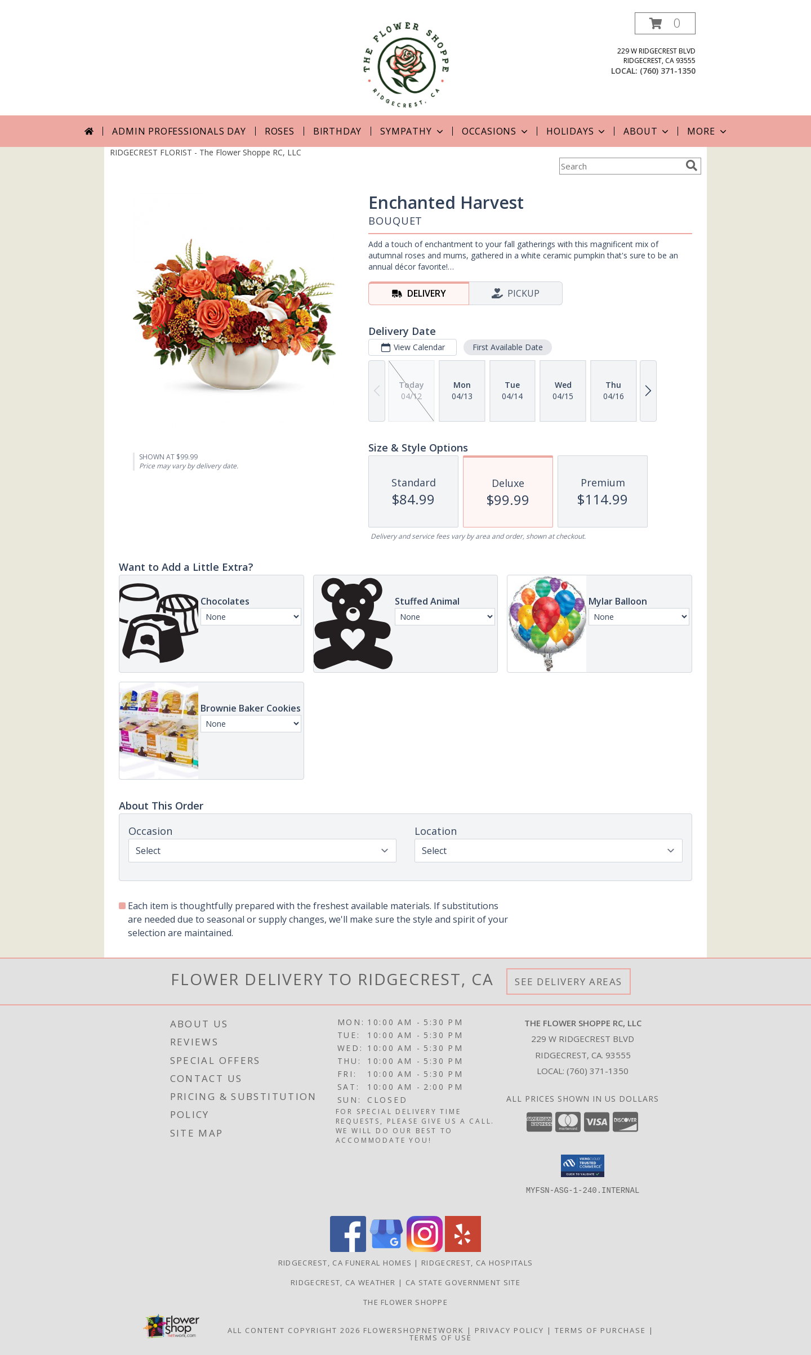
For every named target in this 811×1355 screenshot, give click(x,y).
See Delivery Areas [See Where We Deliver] (568, 981)
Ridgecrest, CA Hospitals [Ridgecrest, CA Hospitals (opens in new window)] (477, 1263)
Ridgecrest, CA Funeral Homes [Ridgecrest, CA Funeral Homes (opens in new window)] (345, 1263)
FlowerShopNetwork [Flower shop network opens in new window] (413, 1330)
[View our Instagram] (425, 1249)
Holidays (576, 131)
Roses (280, 131)
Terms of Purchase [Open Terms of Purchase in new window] (600, 1330)
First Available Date (508, 347)
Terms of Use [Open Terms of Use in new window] (440, 1337)
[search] (692, 165)
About (647, 131)
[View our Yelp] (463, 1249)
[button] (665, 23)
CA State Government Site (463, 1282)
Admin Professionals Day (179, 131)
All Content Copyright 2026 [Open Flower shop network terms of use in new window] (294, 1330)
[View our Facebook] (348, 1249)
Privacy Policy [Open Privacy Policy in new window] (509, 1330)
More (707, 131)
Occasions (496, 131)
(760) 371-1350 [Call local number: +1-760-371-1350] (668, 70)
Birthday (337, 131)
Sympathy (412, 131)
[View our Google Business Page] (386, 1249)
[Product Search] (620, 166)
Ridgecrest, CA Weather (343, 1282)
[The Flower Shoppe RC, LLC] (406, 64)
